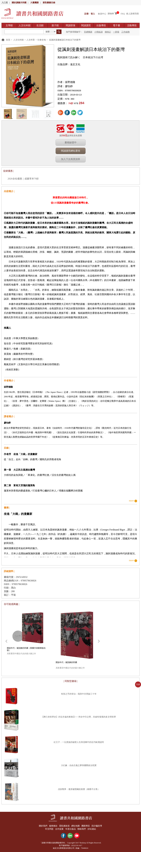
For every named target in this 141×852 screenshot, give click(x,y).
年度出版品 (70, 829)
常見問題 (49, 829)
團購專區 (86, 826)
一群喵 (116, 32)
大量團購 (34, 2)
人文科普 (30, 40)
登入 (93, 14)
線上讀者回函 (132, 14)
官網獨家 (88, 32)
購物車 (111, 14)
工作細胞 (125, 32)
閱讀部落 (70, 25)
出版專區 (101, 25)
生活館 (40, 25)
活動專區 (132, 25)
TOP (138, 684)
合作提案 (59, 829)
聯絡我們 (82, 829)
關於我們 (42, 826)
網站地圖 (75, 826)
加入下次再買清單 (70, 159)
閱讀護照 (86, 25)
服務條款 (53, 826)
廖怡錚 (69, 86)
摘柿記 (108, 32)
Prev (6, 641)
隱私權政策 (64, 826)
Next (98, 641)
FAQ (123, 14)
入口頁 (4, 2)
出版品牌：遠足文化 (68, 64)
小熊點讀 (98, 32)
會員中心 (102, 14)
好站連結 (92, 829)
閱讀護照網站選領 (70, 151)
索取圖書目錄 (49, 2)
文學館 (9, 25)
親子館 (55, 25)
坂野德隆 (70, 82)
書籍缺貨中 (71, 142)
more (131, 501)
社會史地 (41, 40)
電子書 (116, 25)
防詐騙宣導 (97, 826)
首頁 (8, 40)
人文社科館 (25, 25)
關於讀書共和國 (19, 2)
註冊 (86, 14)
